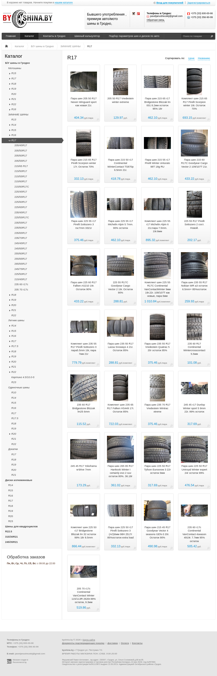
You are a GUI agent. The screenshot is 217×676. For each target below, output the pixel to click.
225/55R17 (20, 197)
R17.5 (14, 346)
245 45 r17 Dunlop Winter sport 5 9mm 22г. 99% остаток (194, 408)
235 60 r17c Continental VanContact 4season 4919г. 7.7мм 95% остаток (194, 534)
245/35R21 (11, 542)
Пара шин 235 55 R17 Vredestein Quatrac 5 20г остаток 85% (157, 347)
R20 (13, 94)
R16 (13, 109)
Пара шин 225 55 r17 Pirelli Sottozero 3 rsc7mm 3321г (83, 224)
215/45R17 (20, 279)
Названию (204, 58)
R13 (13, 119)
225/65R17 (20, 207)
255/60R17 (20, 253)
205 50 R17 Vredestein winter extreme (120, 100)
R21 (13, 99)
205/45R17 (20, 145)
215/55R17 (20, 176)
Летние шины (16, 320)
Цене (191, 58)
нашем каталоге (64, 2)
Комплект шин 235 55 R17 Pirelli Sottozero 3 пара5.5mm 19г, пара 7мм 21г (84, 348)
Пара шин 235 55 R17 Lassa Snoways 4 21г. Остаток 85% (120, 347)
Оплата (125, 643)
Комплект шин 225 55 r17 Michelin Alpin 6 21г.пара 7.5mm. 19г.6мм (157, 226)
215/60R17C (21, 186)
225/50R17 (20, 274)
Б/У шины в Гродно (17, 63)
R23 (13, 382)
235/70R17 (20, 238)
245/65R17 (20, 248)
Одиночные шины (19, 387)
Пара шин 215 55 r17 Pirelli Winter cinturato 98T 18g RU (157, 163)
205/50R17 (20, 150)
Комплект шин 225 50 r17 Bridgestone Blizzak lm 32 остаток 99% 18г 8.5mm (83, 532)
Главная (11, 36)
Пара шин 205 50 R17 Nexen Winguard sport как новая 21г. (83, 102)
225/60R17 (20, 202)
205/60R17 (20, 155)
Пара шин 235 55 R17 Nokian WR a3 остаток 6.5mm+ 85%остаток (194, 286)
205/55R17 (20, 160)
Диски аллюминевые (18, 480)
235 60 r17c (21, 284)
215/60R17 (20, 181)
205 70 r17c (21, 289)
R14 (13, 124)
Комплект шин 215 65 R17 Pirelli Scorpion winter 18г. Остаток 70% (194, 103)
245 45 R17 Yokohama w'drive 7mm (84, 468)
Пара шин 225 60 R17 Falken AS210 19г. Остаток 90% (83, 286)
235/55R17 (20, 222)
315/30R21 (11, 536)
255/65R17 (20, 258)
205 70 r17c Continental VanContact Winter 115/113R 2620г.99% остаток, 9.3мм (83, 595)
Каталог (29, 36)
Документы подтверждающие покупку (83, 643)
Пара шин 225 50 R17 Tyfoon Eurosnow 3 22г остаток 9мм (157, 469)
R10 (13, 392)
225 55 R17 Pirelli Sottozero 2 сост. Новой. (194, 224)
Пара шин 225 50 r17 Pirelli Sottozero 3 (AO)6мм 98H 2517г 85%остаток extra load (121, 532)
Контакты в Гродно (54, 36)
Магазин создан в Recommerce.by (20, 661)
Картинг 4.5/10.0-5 (22, 377)
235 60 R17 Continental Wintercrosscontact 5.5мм (194, 348)
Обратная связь (155, 20)
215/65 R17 (21, 166)
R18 (13, 83)
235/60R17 (20, 227)
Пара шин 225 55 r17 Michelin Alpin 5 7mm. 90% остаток (120, 224)
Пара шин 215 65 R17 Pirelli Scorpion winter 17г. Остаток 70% (83, 163)
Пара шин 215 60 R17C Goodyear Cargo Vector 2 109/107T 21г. (194, 163)
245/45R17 (20, 243)
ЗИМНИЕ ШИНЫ (18, 114)
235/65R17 (20, 233)
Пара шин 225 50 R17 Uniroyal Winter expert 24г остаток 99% (194, 469)
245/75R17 (20, 269)
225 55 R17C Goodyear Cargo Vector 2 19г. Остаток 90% (120, 287)
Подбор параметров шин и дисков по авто (134, 36)
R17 (13, 78)
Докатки (13, 449)
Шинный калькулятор (87, 36)
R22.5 (8, 531)
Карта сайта (89, 640)
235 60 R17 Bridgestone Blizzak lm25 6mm (83, 408)
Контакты (137, 643)
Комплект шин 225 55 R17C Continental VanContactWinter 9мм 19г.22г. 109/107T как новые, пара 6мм (157, 289)
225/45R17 (20, 191)
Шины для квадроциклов (21, 526)
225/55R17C (21, 217)
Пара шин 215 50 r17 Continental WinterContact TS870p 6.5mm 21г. (121, 164)
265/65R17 (20, 263)
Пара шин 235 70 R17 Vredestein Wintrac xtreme (157, 408)
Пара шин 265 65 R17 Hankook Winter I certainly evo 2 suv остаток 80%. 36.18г (120, 471)
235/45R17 (20, 212)
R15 (13, 73)
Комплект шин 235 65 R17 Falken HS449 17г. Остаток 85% (120, 408)
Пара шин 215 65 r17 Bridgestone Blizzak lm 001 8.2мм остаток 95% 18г (157, 103)
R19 (13, 88)
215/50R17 (20, 171)
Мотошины (14, 68)
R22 (13, 104)
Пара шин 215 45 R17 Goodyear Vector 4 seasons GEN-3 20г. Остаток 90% (157, 532)
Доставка (113, 643)
